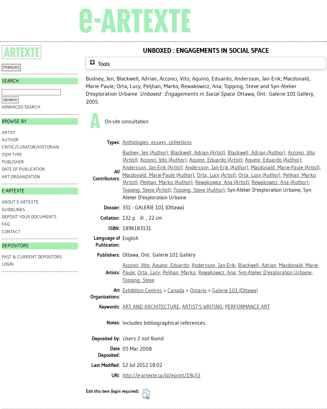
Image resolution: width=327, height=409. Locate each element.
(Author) (145, 153)
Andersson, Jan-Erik (213, 265)
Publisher (13, 161)
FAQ (6, 224)
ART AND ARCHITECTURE (150, 307)
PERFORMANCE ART (247, 307)
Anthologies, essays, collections (157, 142)
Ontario (198, 290)
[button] (146, 394)
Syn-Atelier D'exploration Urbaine (274, 272)
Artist (9, 132)
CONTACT (11, 231)
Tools (99, 64)
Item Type (12, 154)
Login (7, 264)
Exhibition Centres (142, 290)
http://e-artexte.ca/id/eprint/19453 (161, 375)
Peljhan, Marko (179, 272)
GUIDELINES (13, 209)
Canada (175, 290)
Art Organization (21, 176)
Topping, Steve (138, 280)
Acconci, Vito (135, 265)
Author (10, 139)
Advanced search (21, 107)
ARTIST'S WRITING (202, 307)
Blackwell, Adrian (257, 265)
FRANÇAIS (11, 67)
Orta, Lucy (148, 272)
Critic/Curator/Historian (30, 147)
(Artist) (198, 153)
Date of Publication (23, 169)
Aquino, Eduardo (170, 265)
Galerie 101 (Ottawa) (235, 290)
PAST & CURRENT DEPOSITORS (32, 256)
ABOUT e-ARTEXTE (20, 201)
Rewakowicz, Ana (217, 272)
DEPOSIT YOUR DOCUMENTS (29, 216)
